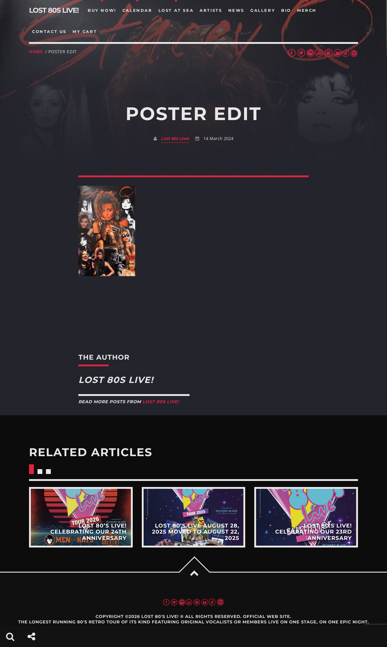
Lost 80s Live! (175, 138)
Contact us (49, 31)
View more (81, 517)
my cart (85, 31)
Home (36, 51)
